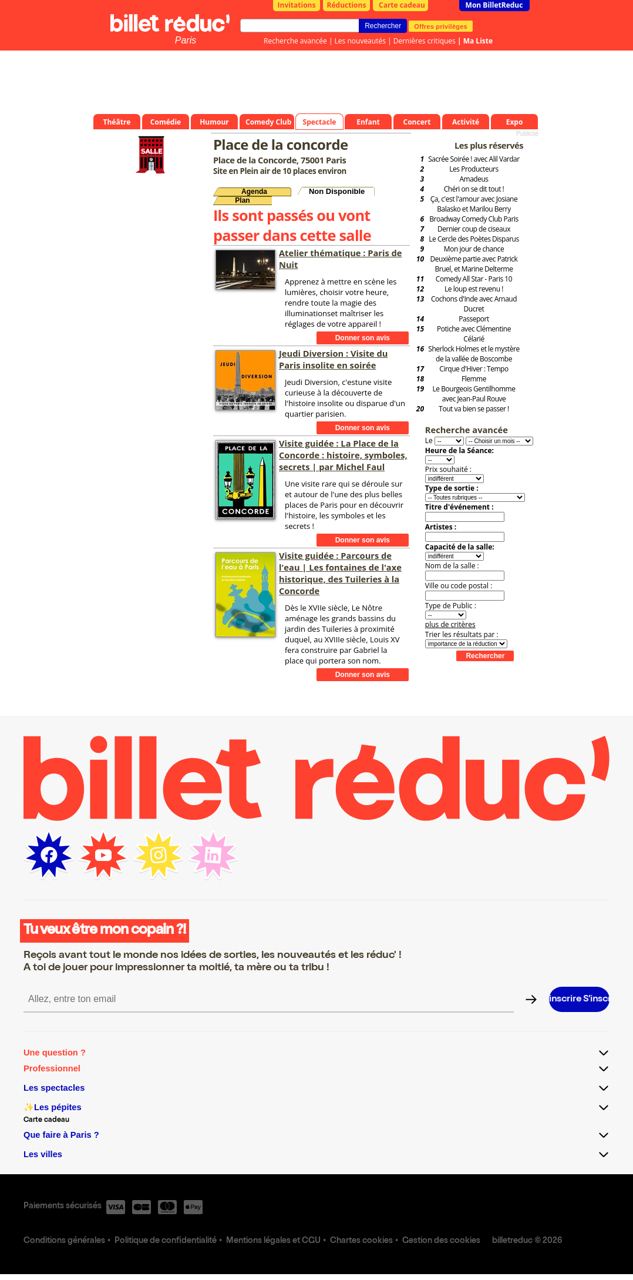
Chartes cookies (361, 1241)
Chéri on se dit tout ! (474, 189)
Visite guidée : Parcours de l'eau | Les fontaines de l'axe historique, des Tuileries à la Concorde (340, 573)
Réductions (346, 5)
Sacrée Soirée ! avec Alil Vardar (473, 159)
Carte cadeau (402, 5)
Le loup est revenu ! (474, 289)
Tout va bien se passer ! (474, 409)
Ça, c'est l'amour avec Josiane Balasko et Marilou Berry (474, 204)
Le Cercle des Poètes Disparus (473, 239)
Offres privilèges (440, 25)
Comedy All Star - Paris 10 (474, 279)
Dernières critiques (424, 41)
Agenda (254, 191)
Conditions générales (64, 1241)
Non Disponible (337, 191)
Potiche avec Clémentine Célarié (474, 334)
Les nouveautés (360, 41)
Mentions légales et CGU (273, 1241)
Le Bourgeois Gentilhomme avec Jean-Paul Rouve (474, 394)
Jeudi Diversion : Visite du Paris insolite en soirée (333, 359)
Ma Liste (478, 41)
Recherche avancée (295, 41)
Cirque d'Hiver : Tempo (473, 369)
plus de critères (450, 624)
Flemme (474, 379)
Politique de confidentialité (166, 1241)
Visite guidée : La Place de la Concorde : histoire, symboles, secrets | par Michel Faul (343, 455)
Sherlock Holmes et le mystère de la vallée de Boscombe (473, 354)
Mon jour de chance (474, 249)
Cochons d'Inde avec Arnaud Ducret (474, 304)
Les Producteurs (473, 169)
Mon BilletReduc (494, 5)
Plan (242, 200)
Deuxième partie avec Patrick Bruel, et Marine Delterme (474, 264)
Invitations (297, 5)
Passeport (474, 319)
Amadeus (473, 179)
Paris (185, 40)
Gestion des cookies (441, 1241)
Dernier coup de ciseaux (473, 229)
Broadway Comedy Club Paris (473, 219)
